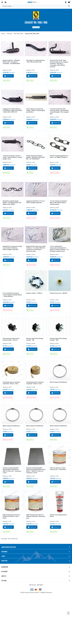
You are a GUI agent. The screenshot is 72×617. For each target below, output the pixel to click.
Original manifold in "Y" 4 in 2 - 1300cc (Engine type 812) (35, 201)
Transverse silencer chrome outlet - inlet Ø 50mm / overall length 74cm (12, 157)
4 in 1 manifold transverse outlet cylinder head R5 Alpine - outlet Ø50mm (12, 294)
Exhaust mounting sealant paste (58, 515)
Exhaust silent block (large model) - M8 (34, 339)
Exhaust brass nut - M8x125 (58, 293)
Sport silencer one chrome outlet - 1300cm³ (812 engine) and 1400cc (35, 110)
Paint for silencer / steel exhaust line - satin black (58, 468)
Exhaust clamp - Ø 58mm (34, 293)
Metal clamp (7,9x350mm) (58, 426)
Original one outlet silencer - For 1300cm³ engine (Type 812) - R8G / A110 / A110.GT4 (12, 110)
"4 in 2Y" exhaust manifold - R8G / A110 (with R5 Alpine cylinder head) (58, 202)
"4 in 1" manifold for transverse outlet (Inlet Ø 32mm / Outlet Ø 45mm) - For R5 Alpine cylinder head (59, 249)
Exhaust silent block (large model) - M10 (58, 339)
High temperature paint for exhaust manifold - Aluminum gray (35, 516)
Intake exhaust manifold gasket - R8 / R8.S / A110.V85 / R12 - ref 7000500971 (35, 157)
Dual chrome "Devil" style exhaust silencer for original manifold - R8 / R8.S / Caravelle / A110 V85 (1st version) (59, 64)
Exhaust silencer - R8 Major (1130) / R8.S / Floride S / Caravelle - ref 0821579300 (11, 62)
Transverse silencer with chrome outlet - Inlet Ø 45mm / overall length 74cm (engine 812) (59, 111)
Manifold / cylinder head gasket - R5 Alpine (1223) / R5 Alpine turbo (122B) (12, 202)
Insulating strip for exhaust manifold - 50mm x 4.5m (35, 383)
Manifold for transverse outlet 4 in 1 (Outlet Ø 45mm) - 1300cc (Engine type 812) (12, 248)
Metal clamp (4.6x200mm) (58, 382)
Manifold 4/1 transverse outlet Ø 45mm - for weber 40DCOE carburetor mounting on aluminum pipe (36, 249)
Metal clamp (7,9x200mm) (34, 426)
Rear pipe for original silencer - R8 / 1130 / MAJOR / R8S (35, 61)
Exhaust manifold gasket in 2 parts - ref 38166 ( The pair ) (59, 156)
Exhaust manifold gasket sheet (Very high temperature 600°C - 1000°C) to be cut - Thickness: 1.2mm (35, 470)
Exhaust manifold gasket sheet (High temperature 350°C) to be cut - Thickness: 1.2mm (12, 470)
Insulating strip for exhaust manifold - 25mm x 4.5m (11, 383)
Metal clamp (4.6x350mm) (11, 426)
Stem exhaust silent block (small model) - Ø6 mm (11, 339)
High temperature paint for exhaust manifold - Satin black (11, 516)
